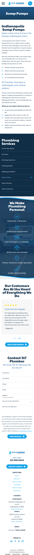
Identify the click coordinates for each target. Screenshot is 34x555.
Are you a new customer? (10, 401)
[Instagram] (23, 541)
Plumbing (17, 485)
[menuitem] (17, 149)
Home (17, 476)
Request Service (17, 466)
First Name (5, 373)
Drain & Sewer (17, 482)
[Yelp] (19, 541)
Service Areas (17, 488)
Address (4, 395)
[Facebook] (15, 541)
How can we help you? (9, 406)
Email (4, 390)
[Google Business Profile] (11, 541)
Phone (4, 384)
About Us (17, 479)
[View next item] (19, 338)
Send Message (17, 436)
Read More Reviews (17, 344)
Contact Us (17, 490)
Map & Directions (17, 509)
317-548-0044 (17, 460)
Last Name (5, 378)
